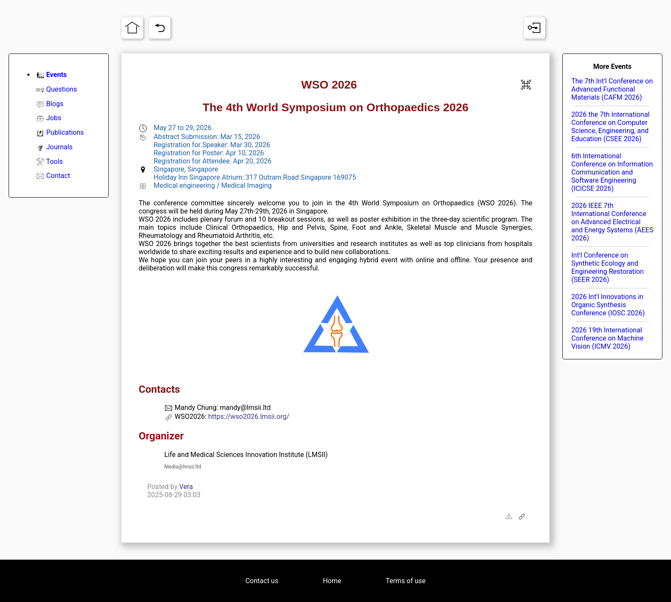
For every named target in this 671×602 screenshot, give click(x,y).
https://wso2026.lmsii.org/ (248, 416)
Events (56, 75)
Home (332, 581)
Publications (65, 132)
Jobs (53, 118)
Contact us (261, 581)
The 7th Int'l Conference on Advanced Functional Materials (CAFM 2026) (612, 89)
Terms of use (405, 581)
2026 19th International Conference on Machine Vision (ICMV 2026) (607, 338)
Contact (58, 176)
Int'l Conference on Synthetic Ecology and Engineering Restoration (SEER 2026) (607, 267)
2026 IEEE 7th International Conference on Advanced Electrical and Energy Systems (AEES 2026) (612, 222)
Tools (54, 161)
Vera (186, 487)
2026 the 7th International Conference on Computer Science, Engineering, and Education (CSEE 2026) (610, 126)
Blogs (54, 104)
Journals (59, 147)
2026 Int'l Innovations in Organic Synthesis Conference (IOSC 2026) (608, 305)
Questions (61, 89)
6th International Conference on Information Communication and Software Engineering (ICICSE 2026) (612, 172)
